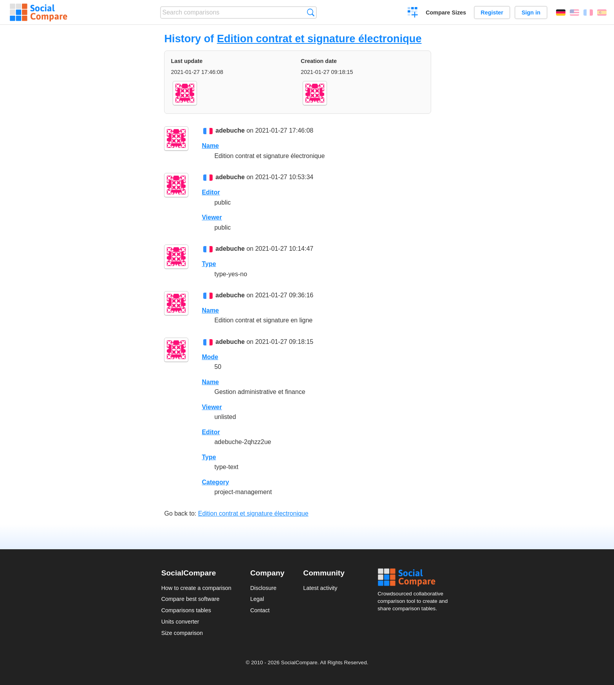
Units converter (180, 621)
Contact (260, 610)
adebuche (230, 130)
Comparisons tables (186, 610)
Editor (211, 192)
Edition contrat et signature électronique (319, 38)
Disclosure (263, 588)
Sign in (531, 12)
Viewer (212, 217)
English (574, 12)
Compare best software (190, 599)
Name (210, 145)
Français (588, 12)
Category (215, 482)
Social (415, 577)
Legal (257, 599)
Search (310, 12)
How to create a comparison (196, 588)
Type (209, 264)
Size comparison (182, 633)
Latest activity (320, 588)
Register (492, 12)
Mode (210, 357)
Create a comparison (413, 13)
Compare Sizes (446, 12)
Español (602, 12)
